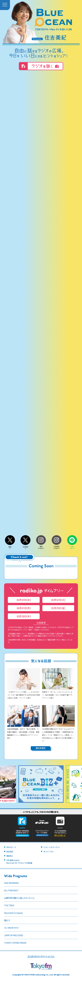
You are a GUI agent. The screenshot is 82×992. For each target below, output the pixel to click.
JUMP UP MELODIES (13, 935)
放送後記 (9, 851)
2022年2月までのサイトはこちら (40, 956)
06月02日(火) (58, 600)
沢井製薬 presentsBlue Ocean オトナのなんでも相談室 (19, 861)
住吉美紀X (25, 546)
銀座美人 (9, 856)
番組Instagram (41, 546)
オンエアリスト (48, 851)
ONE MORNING (11, 882)
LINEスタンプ (72, 546)
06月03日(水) (24, 600)
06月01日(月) (24, 608)
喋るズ (7, 920)
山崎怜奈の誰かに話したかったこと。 (19, 897)
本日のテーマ (11, 847)
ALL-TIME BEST (11, 890)
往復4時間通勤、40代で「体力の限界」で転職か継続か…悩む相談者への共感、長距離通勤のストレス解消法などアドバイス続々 (23, 732)
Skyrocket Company (13, 912)
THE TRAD (9, 905)
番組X (10, 546)
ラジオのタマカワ (11, 927)
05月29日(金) (58, 608)
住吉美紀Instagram (57, 546)
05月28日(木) (24, 616)
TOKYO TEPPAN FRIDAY (15, 942)
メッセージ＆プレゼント (51, 847)
